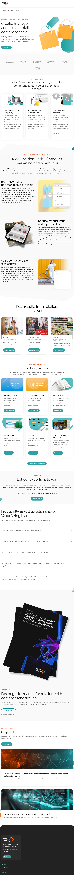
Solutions (4, 872)
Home (2, 10)
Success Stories (5, 867)
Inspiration (4, 864)
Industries (7, 10)
